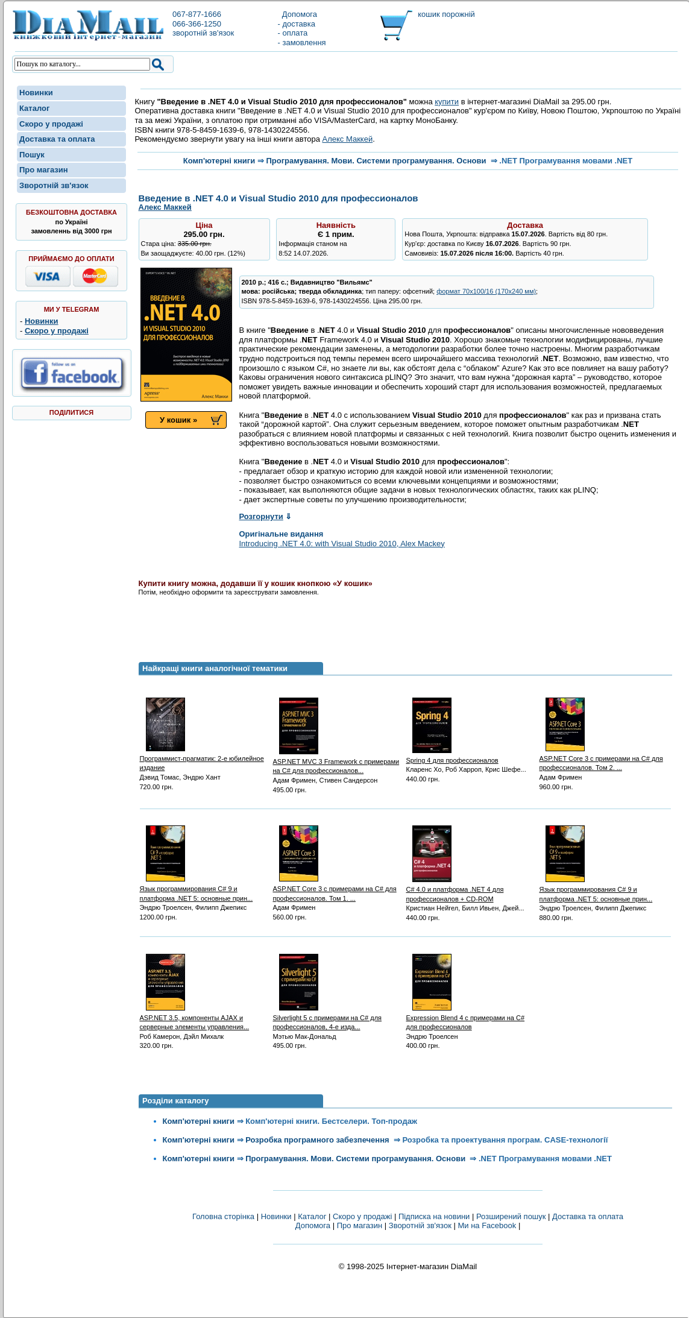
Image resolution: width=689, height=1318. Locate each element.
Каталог (34, 108)
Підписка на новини (435, 1216)
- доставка (296, 23)
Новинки (36, 92)
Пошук (32, 154)
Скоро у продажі (51, 123)
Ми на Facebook (487, 1225)
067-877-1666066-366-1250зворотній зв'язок (203, 23)
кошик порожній (446, 14)
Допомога (298, 14)
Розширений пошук (511, 1216)
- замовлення (302, 42)
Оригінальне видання (281, 533)
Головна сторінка (223, 1216)
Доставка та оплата (57, 138)
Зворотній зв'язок (54, 185)
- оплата (293, 32)
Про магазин (43, 169)
